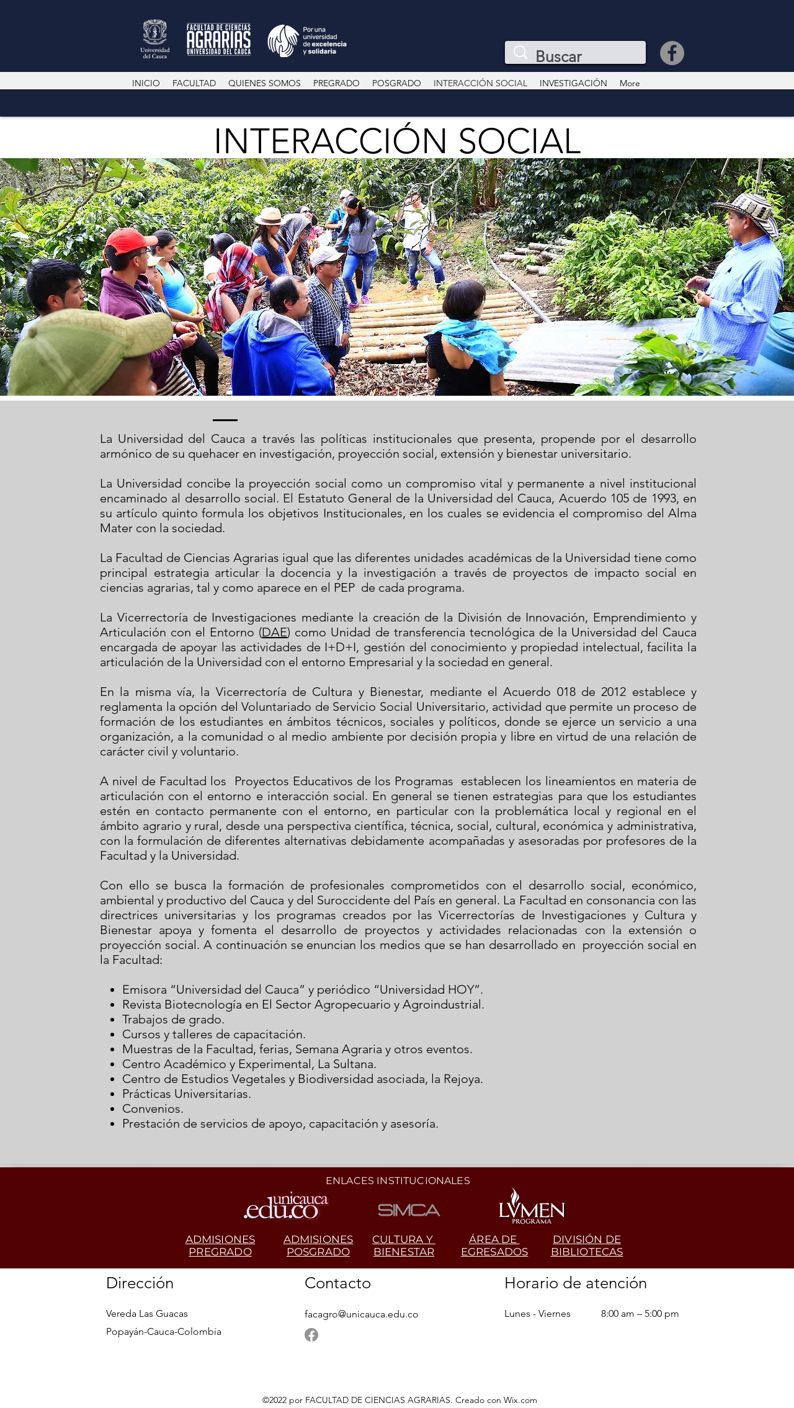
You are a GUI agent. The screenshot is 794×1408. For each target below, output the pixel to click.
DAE (274, 632)
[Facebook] (672, 53)
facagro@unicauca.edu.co (362, 1314)
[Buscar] (577, 57)
